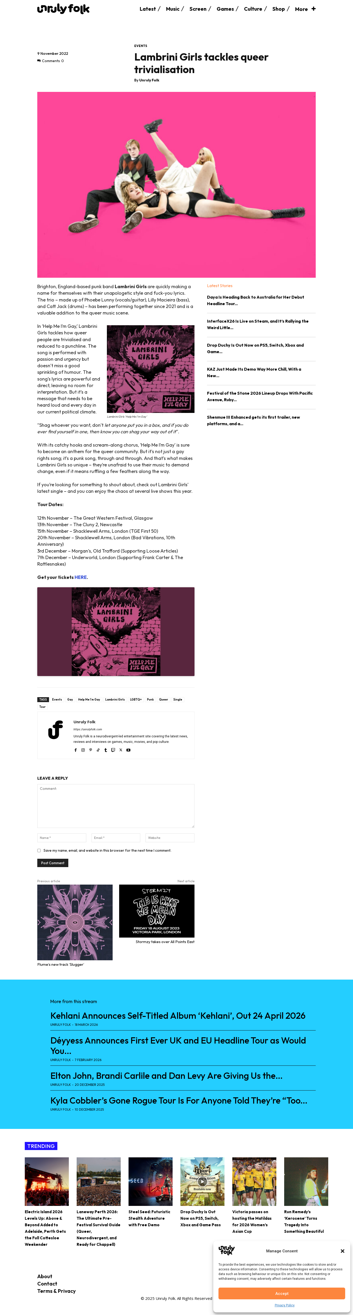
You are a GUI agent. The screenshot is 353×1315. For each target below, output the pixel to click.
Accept (282, 1293)
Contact (47, 1283)
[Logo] (63, 8)
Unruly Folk (149, 80)
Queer (163, 699)
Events (140, 46)
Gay (70, 699)
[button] (342, 1251)
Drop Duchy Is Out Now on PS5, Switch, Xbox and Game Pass (200, 1218)
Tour (42, 707)
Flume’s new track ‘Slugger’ (60, 964)
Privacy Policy (285, 1305)
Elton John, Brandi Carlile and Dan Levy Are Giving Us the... (166, 1075)
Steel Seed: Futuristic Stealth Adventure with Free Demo (149, 1218)
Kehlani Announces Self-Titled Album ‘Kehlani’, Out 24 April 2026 (178, 1015)
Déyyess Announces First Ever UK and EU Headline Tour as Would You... (178, 1046)
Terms (44, 1291)
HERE (81, 577)
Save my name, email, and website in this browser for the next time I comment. (107, 850)
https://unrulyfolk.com (88, 729)
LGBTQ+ (136, 699)
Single (177, 699)
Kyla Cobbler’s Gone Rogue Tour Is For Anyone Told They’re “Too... (178, 1100)
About (44, 1276)
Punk (150, 699)
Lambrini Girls (115, 699)
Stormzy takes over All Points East (165, 941)
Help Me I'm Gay (89, 699)
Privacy (67, 1291)
